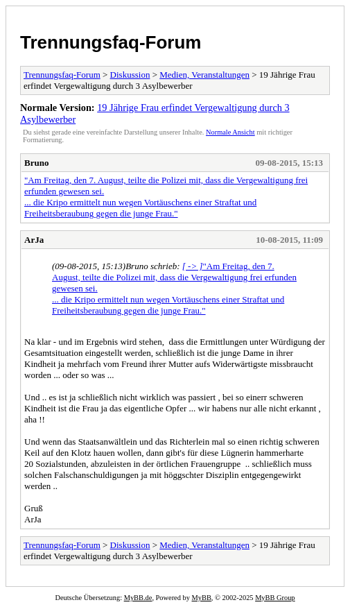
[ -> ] (192, 266)
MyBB (201, 597)
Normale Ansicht (230, 132)
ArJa (34, 239)
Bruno (36, 162)
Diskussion (130, 74)
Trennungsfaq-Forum (110, 42)
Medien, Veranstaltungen (204, 74)
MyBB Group (275, 597)
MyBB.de (138, 597)
